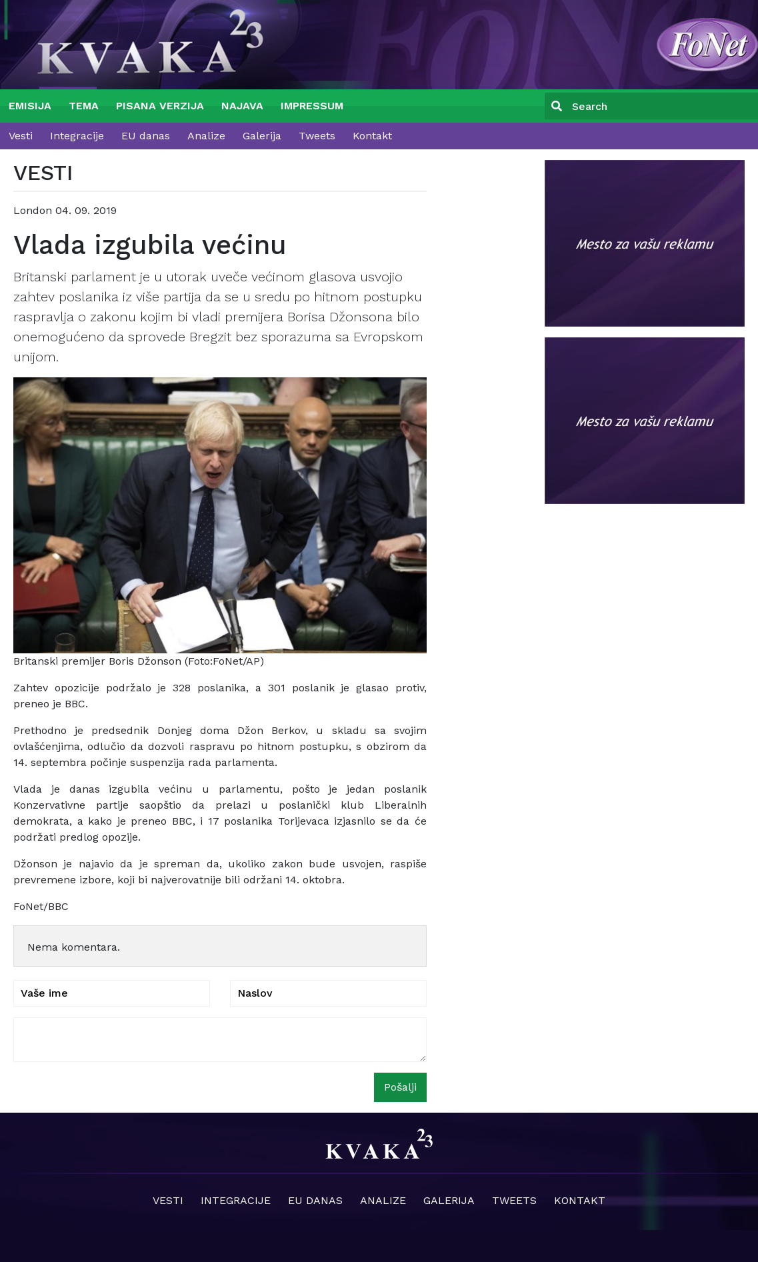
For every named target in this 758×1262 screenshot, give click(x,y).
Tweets (317, 135)
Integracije (77, 135)
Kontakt (372, 135)
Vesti (21, 135)
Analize (206, 135)
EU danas (145, 135)
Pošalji (400, 1087)
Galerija (262, 135)
